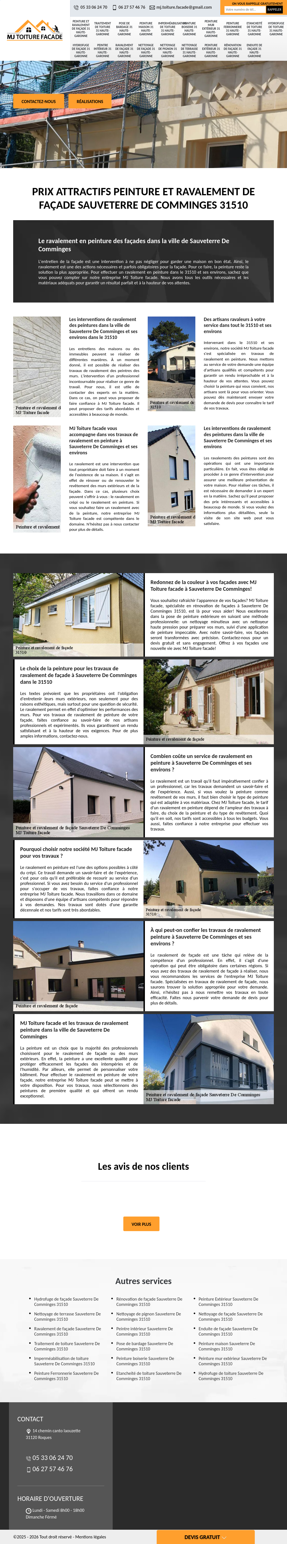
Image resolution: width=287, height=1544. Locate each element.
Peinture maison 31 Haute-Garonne (146, 29)
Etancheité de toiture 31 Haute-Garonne (254, 29)
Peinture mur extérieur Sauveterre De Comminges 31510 (233, 1361)
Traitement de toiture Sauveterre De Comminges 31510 (67, 1346)
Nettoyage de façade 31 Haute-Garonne (146, 50)
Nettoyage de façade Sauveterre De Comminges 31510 (231, 1316)
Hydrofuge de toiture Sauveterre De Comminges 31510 (231, 1376)
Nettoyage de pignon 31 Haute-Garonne (167, 50)
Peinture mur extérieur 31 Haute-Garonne (211, 29)
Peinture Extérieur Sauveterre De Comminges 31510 (228, 1301)
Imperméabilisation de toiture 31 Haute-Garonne (168, 29)
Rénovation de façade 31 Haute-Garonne (233, 50)
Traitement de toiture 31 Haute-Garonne (102, 29)
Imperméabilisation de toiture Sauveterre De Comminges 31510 (64, 1361)
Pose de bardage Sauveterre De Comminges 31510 (144, 1346)
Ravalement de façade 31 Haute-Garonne (124, 50)
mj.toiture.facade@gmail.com (181, 7)
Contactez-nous (39, 101)
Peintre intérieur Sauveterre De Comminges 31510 (144, 1331)
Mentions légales (90, 1537)
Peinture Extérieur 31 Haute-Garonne (211, 50)
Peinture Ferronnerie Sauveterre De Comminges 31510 (66, 1376)
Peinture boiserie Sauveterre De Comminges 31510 (145, 1361)
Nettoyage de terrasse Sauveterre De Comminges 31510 (67, 1316)
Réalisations (90, 101)
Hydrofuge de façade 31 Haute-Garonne (81, 50)
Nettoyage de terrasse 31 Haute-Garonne (189, 50)
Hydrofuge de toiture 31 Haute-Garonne (276, 29)
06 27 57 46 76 (129, 7)
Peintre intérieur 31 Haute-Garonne (103, 50)
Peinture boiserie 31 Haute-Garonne (189, 29)
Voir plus (141, 1224)
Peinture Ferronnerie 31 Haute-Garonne (233, 29)
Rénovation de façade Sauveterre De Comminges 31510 (149, 1301)
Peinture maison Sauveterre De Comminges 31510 (227, 1346)
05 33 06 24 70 (91, 7)
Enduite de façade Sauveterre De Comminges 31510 (228, 1331)
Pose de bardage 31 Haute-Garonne (124, 29)
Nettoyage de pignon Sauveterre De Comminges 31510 (148, 1316)
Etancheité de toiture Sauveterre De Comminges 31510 (148, 1376)
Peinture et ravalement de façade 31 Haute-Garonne (81, 29)
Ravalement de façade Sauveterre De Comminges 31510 (67, 1331)
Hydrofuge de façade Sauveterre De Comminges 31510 (66, 1301)
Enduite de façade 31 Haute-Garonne (254, 50)
